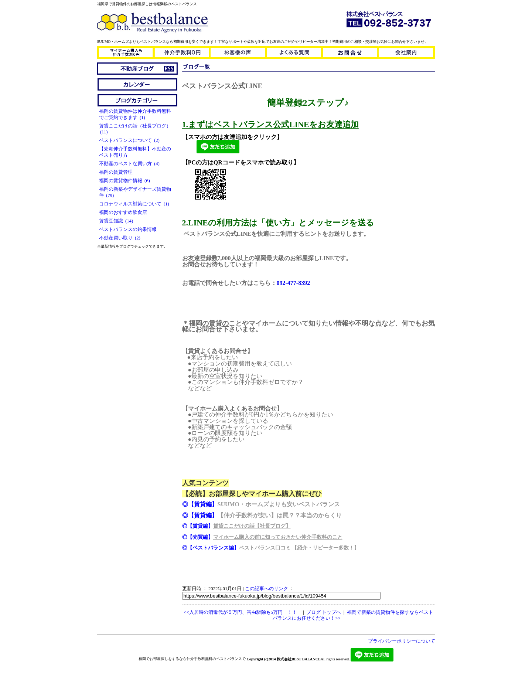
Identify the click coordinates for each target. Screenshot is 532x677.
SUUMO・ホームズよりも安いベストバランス (279, 504)
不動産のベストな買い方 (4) (129, 163)
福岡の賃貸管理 (117, 172)
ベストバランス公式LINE (222, 86)
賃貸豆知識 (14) (116, 221)
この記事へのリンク (266, 588)
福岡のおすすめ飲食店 (124, 212)
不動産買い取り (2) (119, 238)
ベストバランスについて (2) (129, 140)
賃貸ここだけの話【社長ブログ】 (252, 526)
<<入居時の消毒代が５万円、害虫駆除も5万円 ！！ (240, 612)
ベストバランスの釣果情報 (129, 229)
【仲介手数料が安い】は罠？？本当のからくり (280, 515)
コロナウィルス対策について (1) (134, 204)
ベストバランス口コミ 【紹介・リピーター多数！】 (299, 548)
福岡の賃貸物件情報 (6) (124, 180)
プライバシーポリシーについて (401, 641)
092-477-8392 (293, 283)
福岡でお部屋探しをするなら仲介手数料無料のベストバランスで (192, 659)
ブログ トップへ (323, 612)
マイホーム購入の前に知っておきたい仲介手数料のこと (277, 537)
